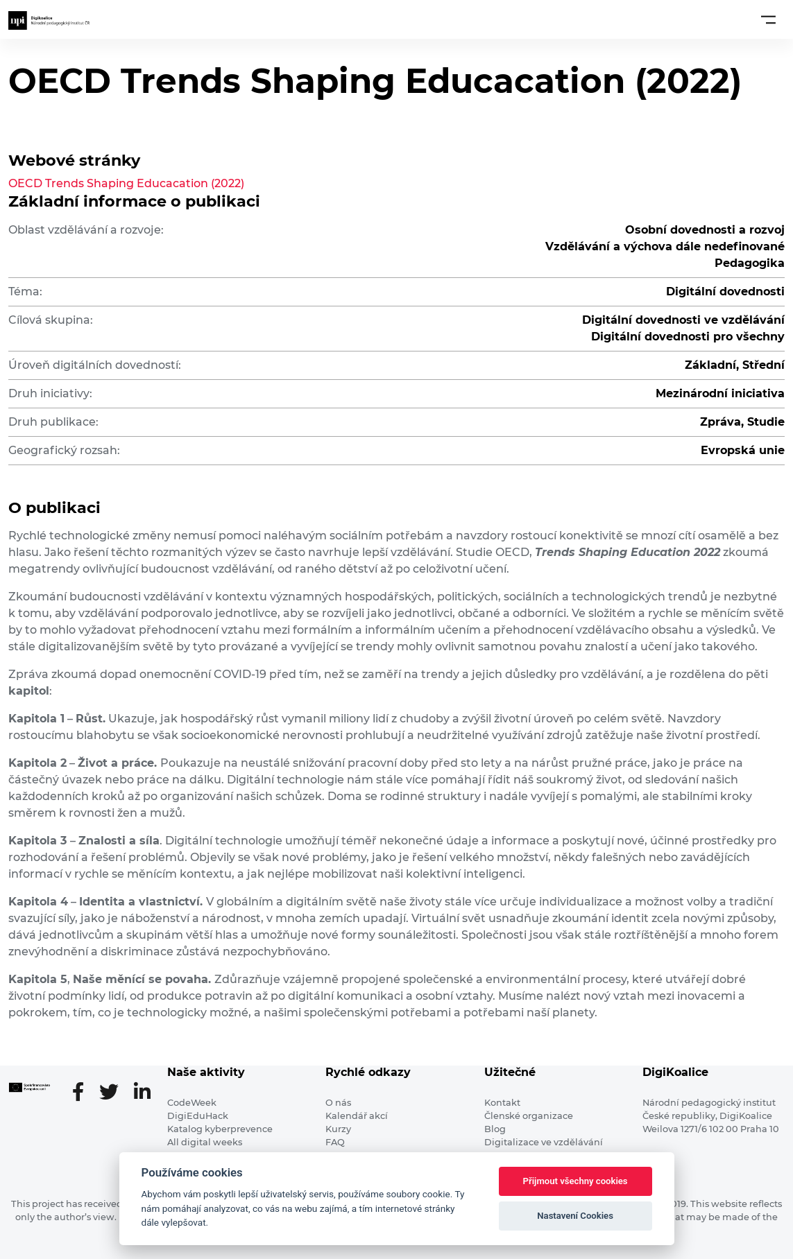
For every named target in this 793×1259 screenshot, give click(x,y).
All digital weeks (204, 1142)
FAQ (335, 1142)
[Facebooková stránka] (83, 1093)
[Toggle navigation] (768, 19)
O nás (338, 1102)
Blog (495, 1129)
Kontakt (502, 1102)
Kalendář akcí (356, 1116)
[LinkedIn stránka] (142, 1093)
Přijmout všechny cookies (575, 1181)
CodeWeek (191, 1102)
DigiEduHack (197, 1116)
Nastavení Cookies (575, 1215)
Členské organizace (528, 1116)
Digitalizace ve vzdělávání (543, 1142)
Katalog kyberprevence (220, 1129)
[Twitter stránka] (114, 1093)
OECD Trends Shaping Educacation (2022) (126, 183)
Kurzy (338, 1129)
